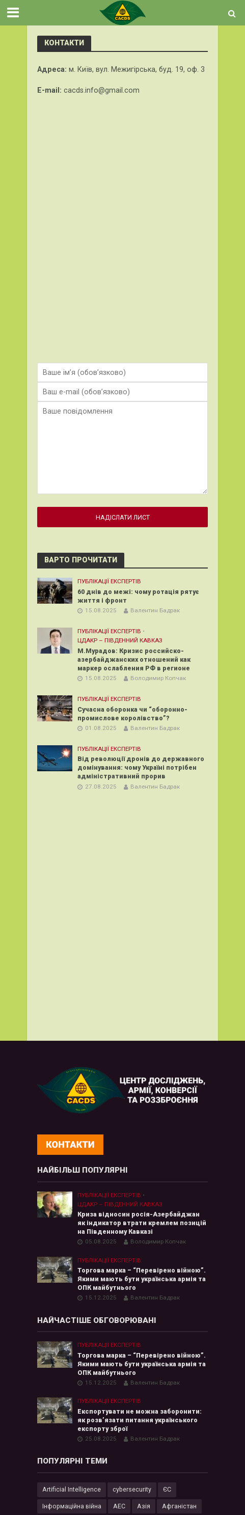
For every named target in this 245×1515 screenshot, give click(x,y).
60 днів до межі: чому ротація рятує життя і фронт (138, 596)
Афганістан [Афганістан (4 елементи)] (179, 1506)
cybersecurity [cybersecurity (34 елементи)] (132, 1489)
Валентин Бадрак (155, 610)
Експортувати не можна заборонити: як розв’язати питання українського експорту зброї (139, 1420)
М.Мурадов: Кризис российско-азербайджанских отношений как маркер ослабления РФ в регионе (135, 659)
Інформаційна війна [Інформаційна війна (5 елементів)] (71, 1506)
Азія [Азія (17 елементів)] (143, 1506)
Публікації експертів (109, 581)
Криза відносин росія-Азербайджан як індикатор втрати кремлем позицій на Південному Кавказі (141, 1222)
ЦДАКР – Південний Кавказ (119, 640)
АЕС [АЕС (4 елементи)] (119, 1506)
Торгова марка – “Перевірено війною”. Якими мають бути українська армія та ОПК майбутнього (141, 1278)
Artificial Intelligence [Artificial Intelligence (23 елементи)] (71, 1489)
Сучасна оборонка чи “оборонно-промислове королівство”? (132, 714)
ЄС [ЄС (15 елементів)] (167, 1489)
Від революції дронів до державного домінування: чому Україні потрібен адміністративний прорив (140, 767)
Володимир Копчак (158, 678)
